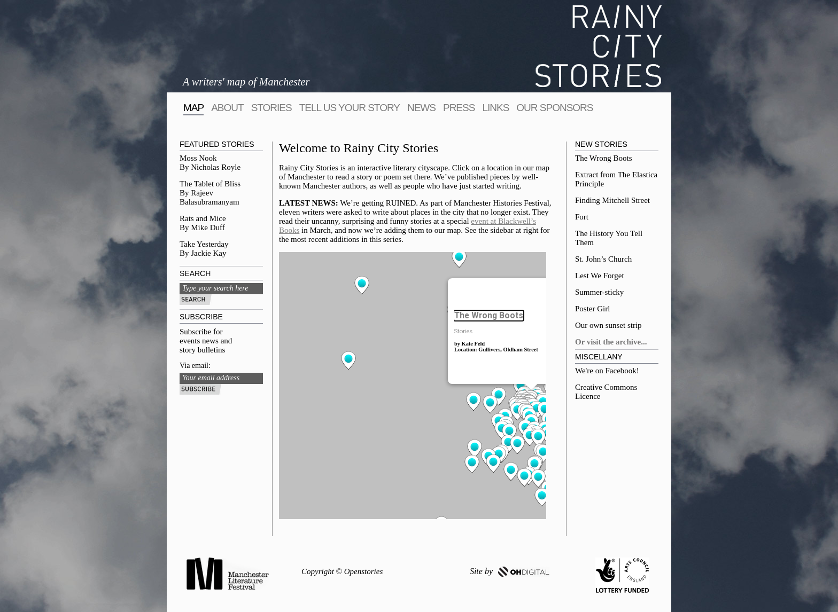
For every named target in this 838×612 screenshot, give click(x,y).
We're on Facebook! (607, 370)
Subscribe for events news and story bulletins (206, 340)
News (421, 107)
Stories (271, 107)
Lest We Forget (599, 275)
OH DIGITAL (523, 572)
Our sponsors (554, 107)
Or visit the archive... (611, 342)
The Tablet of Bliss (210, 183)
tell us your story (349, 107)
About (227, 107)
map (193, 107)
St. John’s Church (603, 259)
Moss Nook (198, 158)
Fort (581, 217)
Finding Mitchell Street (612, 200)
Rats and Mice (203, 218)
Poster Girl (592, 308)
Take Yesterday (204, 244)
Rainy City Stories (599, 46)
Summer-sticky (599, 292)
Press (459, 107)
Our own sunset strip (608, 325)
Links (495, 107)
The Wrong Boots (603, 158)
